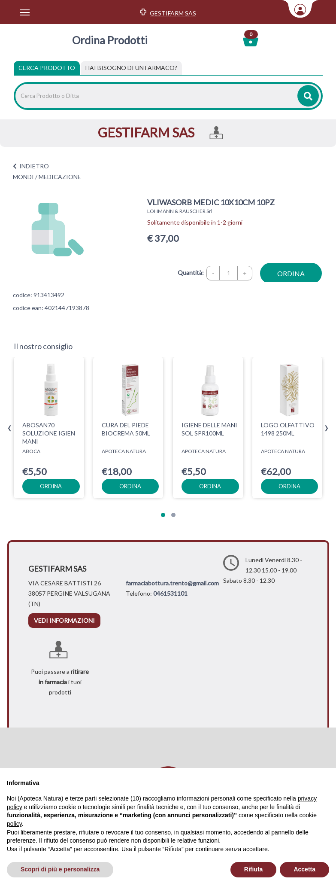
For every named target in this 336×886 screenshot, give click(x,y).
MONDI (23, 176)
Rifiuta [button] (253, 869)
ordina (291, 273)
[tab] (131, 68)
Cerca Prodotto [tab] (46, 67)
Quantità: (191, 272)
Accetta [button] (304, 869)
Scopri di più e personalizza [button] (60, 869)
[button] (163, 515)
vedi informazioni (64, 620)
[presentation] (9, 428)
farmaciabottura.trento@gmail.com (172, 583)
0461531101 (170, 593)
